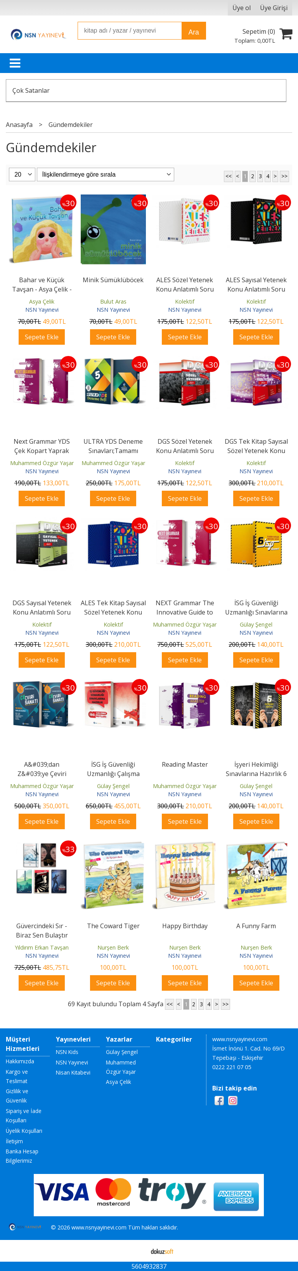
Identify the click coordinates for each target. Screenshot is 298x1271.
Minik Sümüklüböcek (113, 280)
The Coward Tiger (113, 926)
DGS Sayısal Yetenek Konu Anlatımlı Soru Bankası (41, 612)
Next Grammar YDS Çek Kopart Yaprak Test (42, 450)
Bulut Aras (113, 301)
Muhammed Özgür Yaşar (42, 463)
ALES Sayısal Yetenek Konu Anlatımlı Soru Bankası (256, 289)
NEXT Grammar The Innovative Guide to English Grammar (185, 612)
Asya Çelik (41, 301)
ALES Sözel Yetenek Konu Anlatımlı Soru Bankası (185, 289)
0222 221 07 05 (231, 1067)
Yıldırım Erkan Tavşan (42, 947)
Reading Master (185, 764)
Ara (193, 32)
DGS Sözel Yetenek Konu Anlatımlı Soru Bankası (185, 450)
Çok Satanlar (31, 90)
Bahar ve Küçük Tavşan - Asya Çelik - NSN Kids (42, 289)
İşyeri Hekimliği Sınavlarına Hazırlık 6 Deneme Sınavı (256, 773)
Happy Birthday (185, 926)
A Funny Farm (256, 926)
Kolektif (184, 301)
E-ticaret (137, 1251)
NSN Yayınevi (42, 309)
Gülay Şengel (256, 624)
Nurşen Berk (113, 947)
